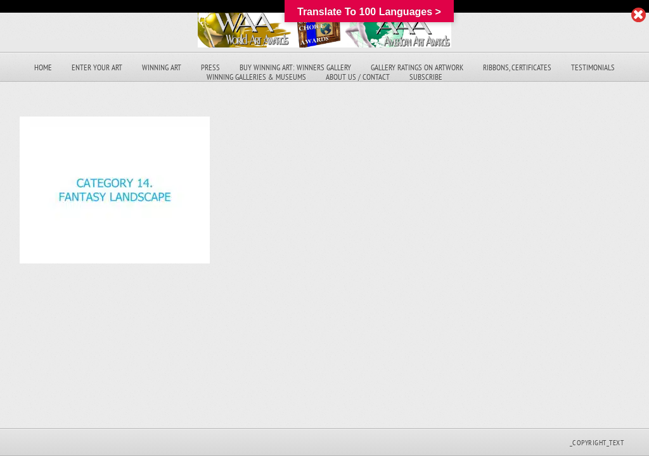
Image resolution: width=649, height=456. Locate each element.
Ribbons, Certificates (517, 67)
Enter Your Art (97, 67)
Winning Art (161, 67)
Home (43, 67)
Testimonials (593, 67)
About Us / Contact (358, 77)
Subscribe (425, 77)
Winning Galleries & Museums (256, 77)
